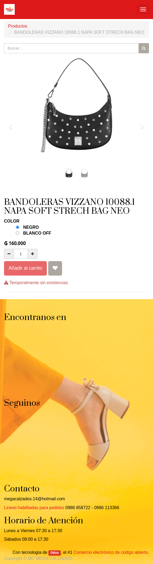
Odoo (55, 553)
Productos (17, 26)
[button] (12, 124)
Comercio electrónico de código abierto (111, 552)
